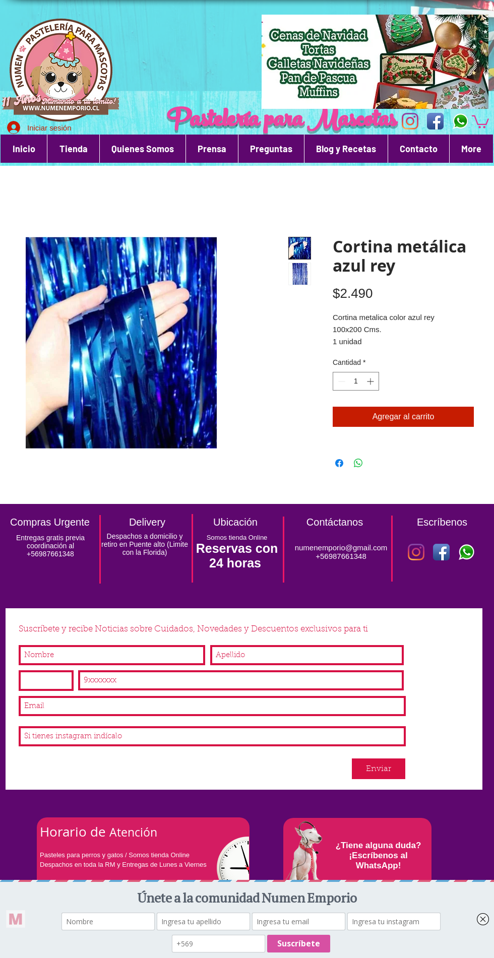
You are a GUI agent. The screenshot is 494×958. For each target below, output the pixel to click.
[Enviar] (378, 768)
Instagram (37, 720)
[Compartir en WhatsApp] (358, 463)
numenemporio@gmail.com (341, 547)
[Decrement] (340, 381)
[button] (480, 121)
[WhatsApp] (460, 121)
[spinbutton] (356, 381)
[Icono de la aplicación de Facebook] (435, 121)
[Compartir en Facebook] (339, 463)
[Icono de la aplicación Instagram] (410, 121)
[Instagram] (416, 552)
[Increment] (371, 381)
